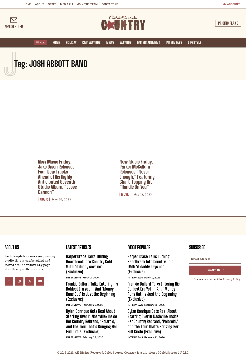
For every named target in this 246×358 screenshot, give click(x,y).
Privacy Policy (231, 279)
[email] (215, 259)
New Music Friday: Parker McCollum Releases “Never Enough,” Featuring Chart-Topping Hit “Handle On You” (137, 174)
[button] (208, 42)
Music (44, 199)
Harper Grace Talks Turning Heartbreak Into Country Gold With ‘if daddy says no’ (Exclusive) (89, 264)
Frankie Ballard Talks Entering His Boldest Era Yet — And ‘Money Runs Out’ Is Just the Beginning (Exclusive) (92, 291)
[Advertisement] (123, 119)
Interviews (73, 277)
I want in (215, 270)
